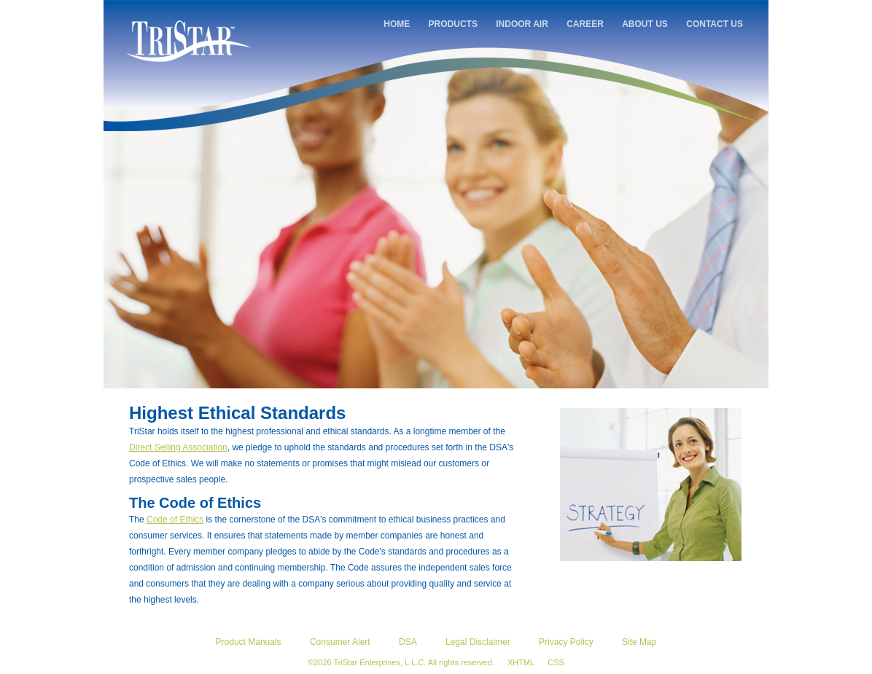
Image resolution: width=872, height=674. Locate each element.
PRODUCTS (453, 24)
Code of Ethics (175, 519)
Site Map (639, 642)
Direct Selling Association (178, 447)
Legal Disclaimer (477, 642)
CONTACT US (714, 24)
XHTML (520, 662)
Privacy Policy (566, 642)
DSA (408, 642)
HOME (397, 24)
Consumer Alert (340, 642)
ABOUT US (645, 24)
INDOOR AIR (522, 24)
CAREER (585, 24)
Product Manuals (248, 642)
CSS (556, 662)
